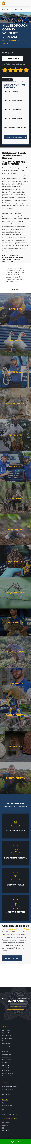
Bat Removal (6, 1041)
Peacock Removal (7, 1073)
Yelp (5, 1128)
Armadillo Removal (7, 1068)
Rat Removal (6, 1030)
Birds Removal (6, 1051)
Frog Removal (6, 1059)
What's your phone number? (15, 112)
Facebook (7, 1122)
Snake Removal (6, 1046)
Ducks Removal (6, 1057)
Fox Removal (6, 1065)
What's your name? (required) (15, 103)
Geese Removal (6, 1054)
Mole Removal (6, 1076)
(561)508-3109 (7, 1105)
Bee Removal (6, 1043)
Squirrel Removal (7, 1049)
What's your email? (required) (15, 121)
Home (4, 9)
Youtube (6, 1130)
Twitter (6, 1125)
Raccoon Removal (7, 1035)
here (17, 1114)
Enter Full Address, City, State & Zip (15, 130)
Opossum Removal (7, 1033)
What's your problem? (15, 94)
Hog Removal (6, 1070)
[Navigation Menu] (29, 3)
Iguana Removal (7, 1038)
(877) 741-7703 (7, 1103)
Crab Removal (6, 1062)
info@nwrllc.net (8, 1110)
